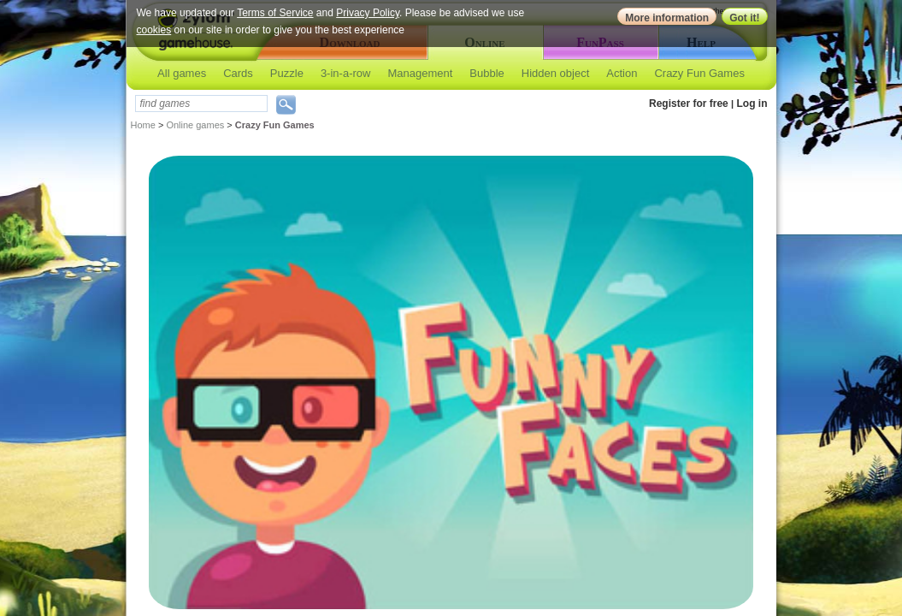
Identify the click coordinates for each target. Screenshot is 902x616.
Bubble (486, 73)
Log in (752, 104)
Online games (195, 125)
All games (181, 73)
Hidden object (556, 73)
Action (621, 73)
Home (143, 125)
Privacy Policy (367, 13)
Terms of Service (275, 13)
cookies (154, 30)
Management (419, 73)
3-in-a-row (346, 73)
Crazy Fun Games (699, 73)
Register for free (688, 104)
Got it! (744, 18)
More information (667, 18)
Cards (238, 73)
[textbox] (201, 103)
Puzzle (287, 73)
